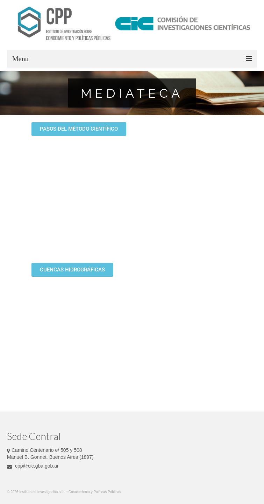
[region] (132, 93)
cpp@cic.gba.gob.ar (33, 466)
